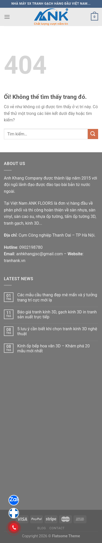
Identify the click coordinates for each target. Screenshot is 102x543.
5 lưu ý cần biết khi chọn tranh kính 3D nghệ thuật (57, 331)
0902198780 (30, 247)
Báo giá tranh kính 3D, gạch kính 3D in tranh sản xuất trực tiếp (57, 314)
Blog (41, 528)
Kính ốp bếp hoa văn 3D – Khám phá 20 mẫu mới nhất (53, 348)
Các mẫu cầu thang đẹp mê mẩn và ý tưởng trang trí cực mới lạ (57, 297)
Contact (57, 528)
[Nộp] (93, 134)
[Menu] (7, 16)
